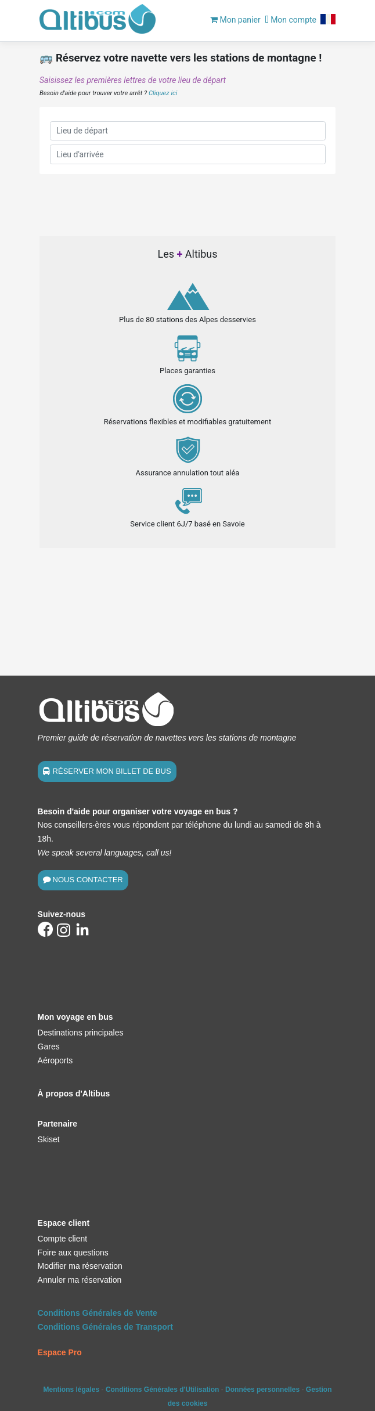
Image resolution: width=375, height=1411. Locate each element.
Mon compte (290, 19)
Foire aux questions (73, 1252)
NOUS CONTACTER (88, 879)
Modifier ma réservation (80, 1266)
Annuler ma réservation (80, 1279)
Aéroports (55, 1060)
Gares (49, 1046)
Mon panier (235, 19)
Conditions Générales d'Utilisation (162, 1389)
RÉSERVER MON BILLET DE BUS (112, 771)
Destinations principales (81, 1032)
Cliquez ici (163, 93)
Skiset (49, 1139)
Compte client (63, 1238)
